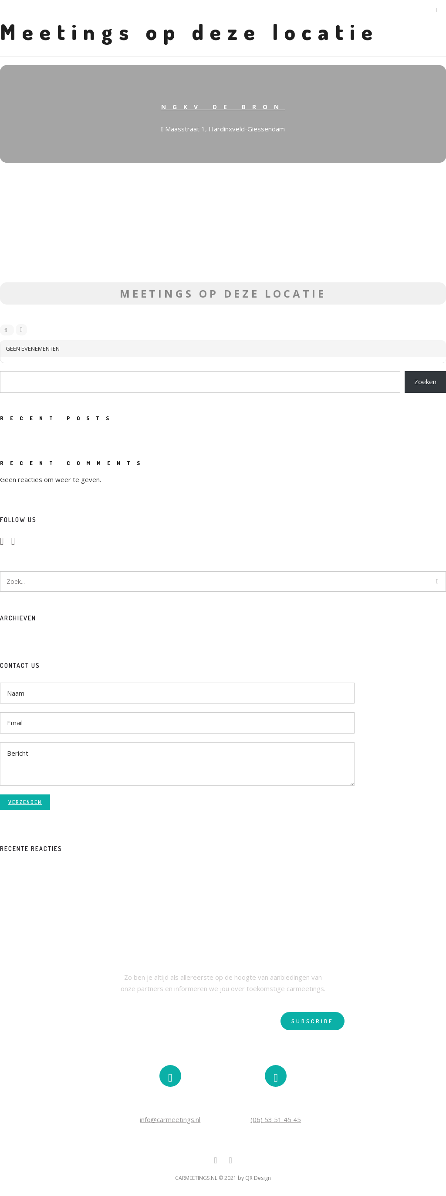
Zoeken (425, 381)
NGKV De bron (223, 107)
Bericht (177, 764)
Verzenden (25, 802)
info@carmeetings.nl (170, 1119)
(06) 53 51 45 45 (275, 1119)
